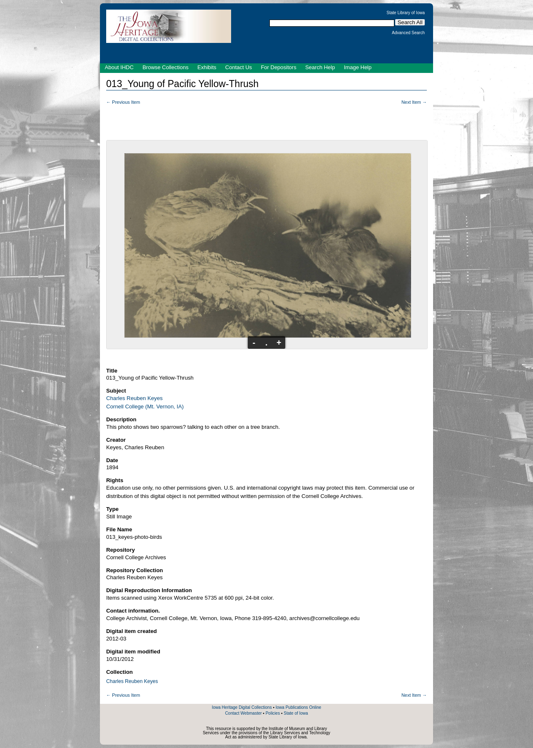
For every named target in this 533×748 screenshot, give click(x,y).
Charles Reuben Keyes (134, 398)
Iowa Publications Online (298, 707)
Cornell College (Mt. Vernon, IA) (145, 406)
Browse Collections (165, 67)
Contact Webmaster (243, 713)
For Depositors (278, 67)
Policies (273, 713)
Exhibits (207, 67)
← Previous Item (123, 102)
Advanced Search (408, 33)
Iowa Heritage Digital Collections (242, 707)
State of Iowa (296, 713)
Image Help (357, 67)
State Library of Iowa (405, 13)
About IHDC (119, 67)
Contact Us (238, 67)
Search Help (320, 67)
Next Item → (414, 102)
